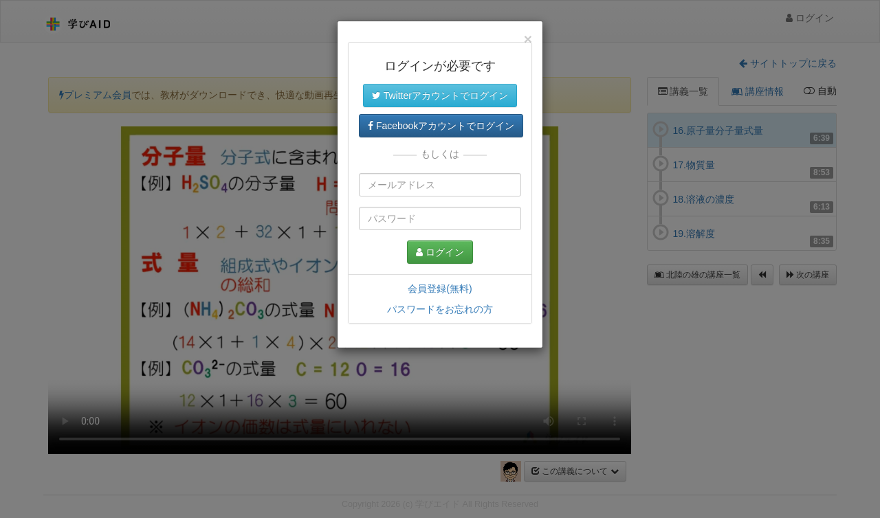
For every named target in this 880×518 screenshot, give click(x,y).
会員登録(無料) (440, 288)
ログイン (440, 252)
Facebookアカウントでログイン (441, 125)
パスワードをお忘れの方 (440, 309)
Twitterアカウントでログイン (440, 95)
